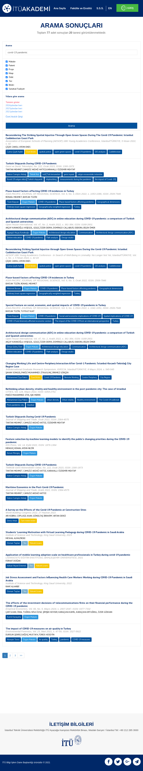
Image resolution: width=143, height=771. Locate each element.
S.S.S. (99, 8)
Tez (10, 81)
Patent (12, 65)
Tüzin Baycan (13, 202)
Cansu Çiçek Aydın (15, 151)
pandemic (64, 639)
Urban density (53, 400)
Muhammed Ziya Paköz (17, 377)
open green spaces (63, 151)
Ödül (11, 77)
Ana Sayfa (60, 8)
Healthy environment (86, 400)
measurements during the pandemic (75, 179)
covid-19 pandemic (83, 151)
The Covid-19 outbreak (109, 400)
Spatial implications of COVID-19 (118, 316)
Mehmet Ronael (14, 288)
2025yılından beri (14, 108)
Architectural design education (62, 232)
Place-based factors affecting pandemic (76, 202)
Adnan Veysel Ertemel (16, 565)
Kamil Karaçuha (14, 617)
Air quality (43, 639)
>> (21, 655)
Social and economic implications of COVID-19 (79, 316)
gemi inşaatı (69, 174)
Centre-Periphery (89, 377)
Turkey (77, 207)
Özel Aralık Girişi (14, 116)
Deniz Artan (12, 520)
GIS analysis (100, 151)
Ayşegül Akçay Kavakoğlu (18, 232)
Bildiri (11, 84)
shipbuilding (51, 179)
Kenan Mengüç (13, 453)
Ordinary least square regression (21, 207)
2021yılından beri (14, 111)
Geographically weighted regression (54, 207)
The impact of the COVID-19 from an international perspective (82, 321)
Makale (12, 61)
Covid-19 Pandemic (52, 377)
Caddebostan (115, 151)
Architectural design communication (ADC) (114, 232)
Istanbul (30, 405)
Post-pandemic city (15, 405)
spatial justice (45, 151)
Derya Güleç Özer (14, 346)
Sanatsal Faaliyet (17, 88)
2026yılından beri (14, 105)
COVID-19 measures (81, 639)
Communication (86, 232)
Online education (14, 237)
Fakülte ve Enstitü (81, 8)
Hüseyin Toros (13, 639)
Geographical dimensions (108, 202)
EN (110, 8)
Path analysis (52, 237)
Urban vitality (68, 400)
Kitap (11, 73)
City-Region (105, 377)
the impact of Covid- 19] (105, 179)
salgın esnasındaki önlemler (90, 174)
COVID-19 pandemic (47, 202)
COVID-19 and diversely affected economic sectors (29, 321)
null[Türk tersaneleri (51, 174)
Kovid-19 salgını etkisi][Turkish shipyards (25, 179)
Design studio (68, 237)
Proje (11, 69)
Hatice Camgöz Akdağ (16, 174)
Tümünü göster (13, 102)
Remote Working (71, 377)
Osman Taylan (13, 543)
